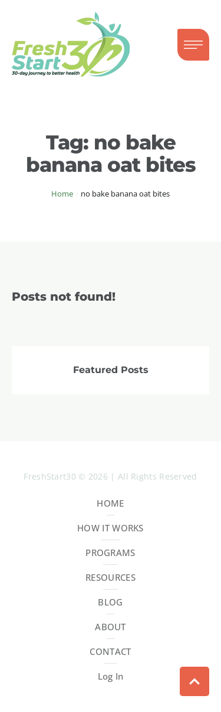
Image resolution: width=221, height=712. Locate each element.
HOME (110, 503)
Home (62, 193)
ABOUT (110, 627)
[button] (193, 45)
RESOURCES (110, 577)
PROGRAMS (110, 552)
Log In (111, 676)
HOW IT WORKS (110, 528)
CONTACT (110, 651)
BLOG (110, 602)
